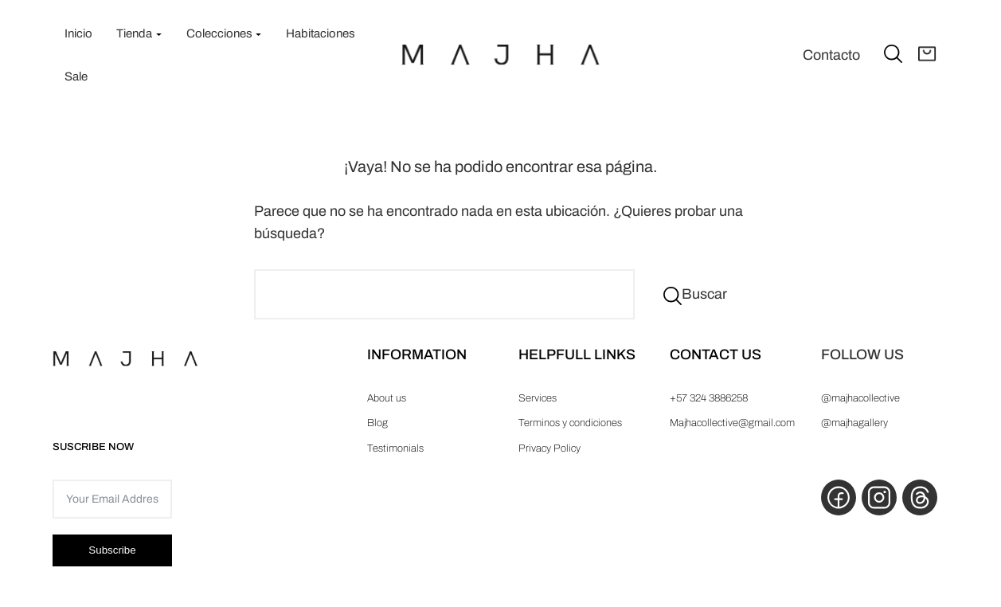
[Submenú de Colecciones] (258, 33)
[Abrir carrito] (927, 55)
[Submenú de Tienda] (158, 33)
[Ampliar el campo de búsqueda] (893, 53)
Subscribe (111, 550)
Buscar (704, 294)
